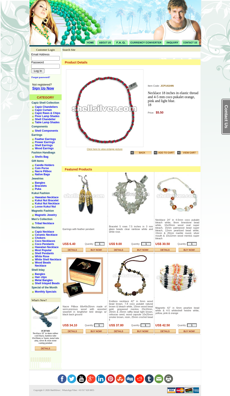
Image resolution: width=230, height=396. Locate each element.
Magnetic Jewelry (46, 215)
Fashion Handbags (43, 152)
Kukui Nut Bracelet (47, 200)
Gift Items (38, 161)
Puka (38, 189)
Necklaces (38, 227)
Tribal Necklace (44, 223)
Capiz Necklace (44, 231)
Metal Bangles (44, 280)
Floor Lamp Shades (47, 116)
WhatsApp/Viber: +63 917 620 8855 (78, 390)
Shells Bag (41, 156)
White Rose (42, 256)
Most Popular (43, 250)
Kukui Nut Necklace (47, 203)
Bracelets (41, 185)
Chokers (40, 237)
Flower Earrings (45, 142)
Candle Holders (44, 165)
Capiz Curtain (43, 110)
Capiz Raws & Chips (47, 113)
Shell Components (46, 130)
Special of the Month (44, 287)
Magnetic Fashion (43, 210)
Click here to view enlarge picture (104, 149)
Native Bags (42, 174)
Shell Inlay (38, 269)
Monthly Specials (46, 291)
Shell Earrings (44, 145)
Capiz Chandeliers (46, 106)
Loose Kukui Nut (45, 206)
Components (40, 126)
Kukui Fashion (41, 193)
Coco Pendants (44, 244)
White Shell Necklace (48, 259)
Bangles (40, 182)
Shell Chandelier (45, 119)
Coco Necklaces (45, 241)
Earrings (37, 134)
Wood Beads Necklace (43, 264)
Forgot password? (40, 77)
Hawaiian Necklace (47, 197)
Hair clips (41, 277)
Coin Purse (42, 168)
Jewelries (38, 178)
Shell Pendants (44, 253)
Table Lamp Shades (47, 122)
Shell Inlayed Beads (47, 283)
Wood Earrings (44, 148)
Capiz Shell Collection (45, 102)
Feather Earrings (45, 139)
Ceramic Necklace (46, 234)
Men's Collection (42, 219)
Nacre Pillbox (43, 171)
